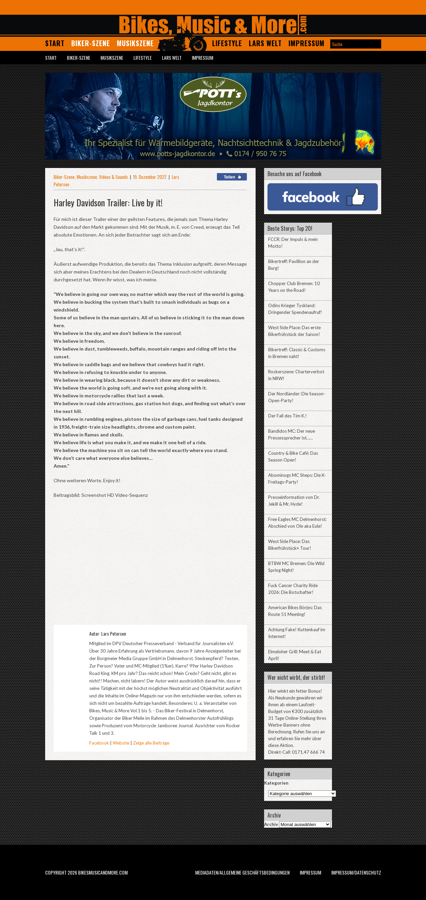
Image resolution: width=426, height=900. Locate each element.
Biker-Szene (90, 43)
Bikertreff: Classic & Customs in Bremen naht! (296, 353)
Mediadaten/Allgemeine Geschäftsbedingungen (242, 872)
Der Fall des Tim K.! (287, 415)
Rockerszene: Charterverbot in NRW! (296, 375)
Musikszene (135, 43)
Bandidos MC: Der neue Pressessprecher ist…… (291, 434)
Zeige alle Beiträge (151, 743)
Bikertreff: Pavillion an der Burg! (293, 265)
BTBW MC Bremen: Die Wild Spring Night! (296, 567)
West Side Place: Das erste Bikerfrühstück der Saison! (294, 331)
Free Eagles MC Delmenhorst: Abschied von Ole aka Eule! (297, 523)
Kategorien (276, 783)
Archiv (271, 824)
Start (54, 43)
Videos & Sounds (113, 176)
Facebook (99, 743)
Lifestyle (227, 43)
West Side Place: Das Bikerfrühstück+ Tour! (289, 545)
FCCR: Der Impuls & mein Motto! (293, 243)
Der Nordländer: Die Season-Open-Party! (296, 397)
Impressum (307, 43)
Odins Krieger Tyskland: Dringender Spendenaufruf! (295, 309)
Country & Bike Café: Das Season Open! (293, 456)
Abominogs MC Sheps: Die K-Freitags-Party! (297, 478)
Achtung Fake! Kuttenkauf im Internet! (296, 633)
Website (121, 743)
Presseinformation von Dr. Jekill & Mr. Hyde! (294, 500)
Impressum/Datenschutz (356, 872)
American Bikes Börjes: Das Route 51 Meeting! (295, 611)
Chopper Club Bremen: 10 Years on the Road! (294, 287)
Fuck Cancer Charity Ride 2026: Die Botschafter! (293, 589)
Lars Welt (265, 43)
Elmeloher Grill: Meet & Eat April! (294, 655)
